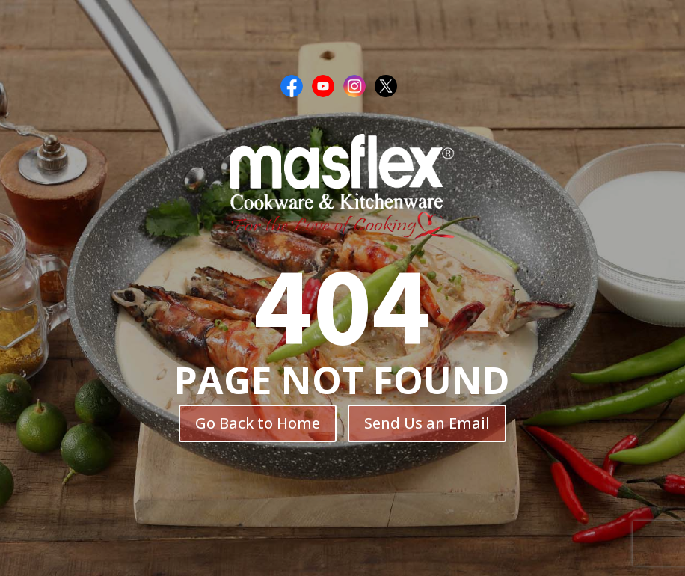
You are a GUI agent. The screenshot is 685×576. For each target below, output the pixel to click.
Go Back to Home (257, 423)
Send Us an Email (427, 423)
